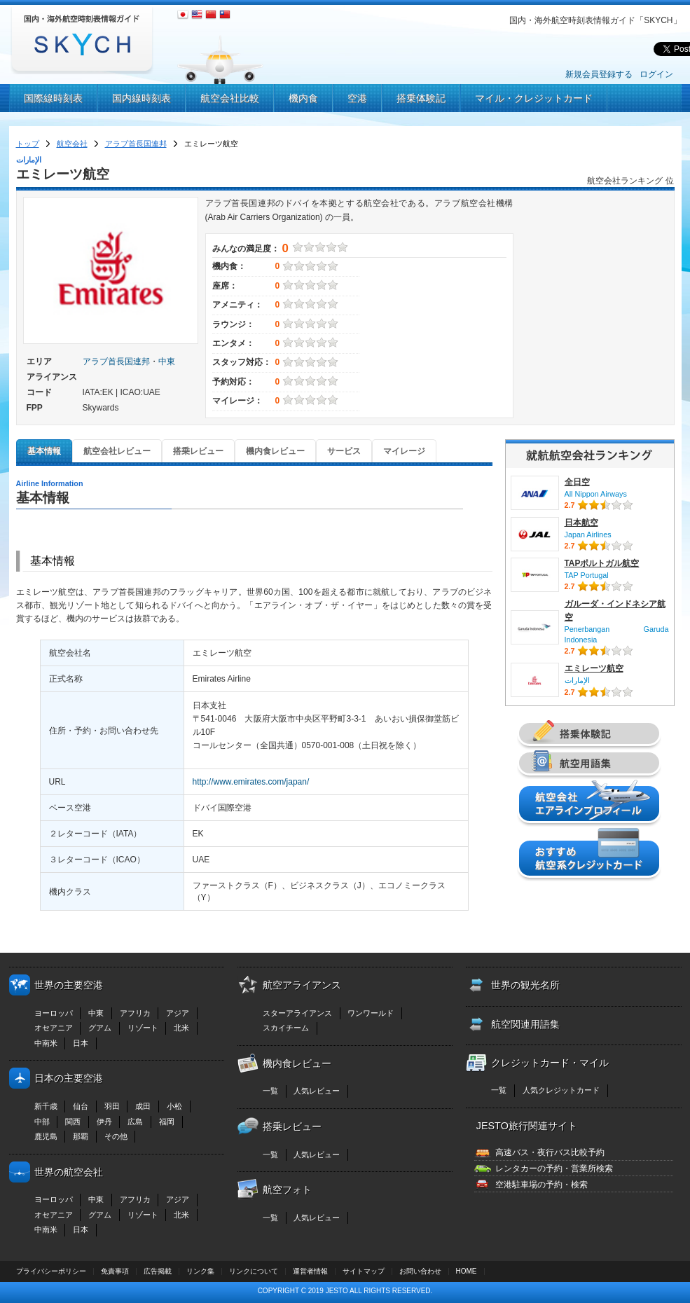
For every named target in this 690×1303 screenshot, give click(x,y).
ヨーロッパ (53, 1013)
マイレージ (404, 451)
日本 (80, 1043)
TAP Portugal (587, 575)
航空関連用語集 (525, 1024)
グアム (99, 1027)
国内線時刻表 (141, 98)
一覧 (270, 1091)
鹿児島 (45, 1136)
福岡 (166, 1121)
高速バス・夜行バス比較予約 (550, 1152)
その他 (115, 1136)
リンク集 (200, 1271)
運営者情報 (310, 1271)
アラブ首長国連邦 (136, 143)
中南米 (45, 1043)
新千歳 (45, 1106)
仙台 (80, 1106)
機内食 (303, 98)
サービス (344, 451)
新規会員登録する (599, 74)
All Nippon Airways (596, 494)
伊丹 (104, 1121)
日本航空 (581, 523)
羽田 (112, 1106)
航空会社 (72, 143)
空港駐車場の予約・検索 (541, 1185)
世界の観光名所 (525, 985)
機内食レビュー (275, 451)
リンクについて (253, 1271)
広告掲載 (158, 1271)
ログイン (656, 74)
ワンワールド (370, 1013)
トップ (27, 143)
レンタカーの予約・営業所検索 (554, 1168)
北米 (181, 1027)
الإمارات (577, 680)
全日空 (577, 482)
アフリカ (135, 1013)
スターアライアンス (297, 1013)
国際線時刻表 (53, 98)
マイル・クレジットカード (534, 98)
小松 (174, 1106)
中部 (42, 1121)
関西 (73, 1121)
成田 (143, 1106)
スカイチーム (286, 1027)
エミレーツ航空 (594, 668)
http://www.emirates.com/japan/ (251, 782)
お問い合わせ (420, 1271)
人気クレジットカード (561, 1090)
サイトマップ (364, 1271)
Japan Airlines (588, 534)
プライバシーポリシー (51, 1271)
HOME (466, 1271)
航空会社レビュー (117, 451)
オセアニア (53, 1027)
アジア (177, 1013)
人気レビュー (317, 1091)
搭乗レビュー (198, 451)
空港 (357, 98)
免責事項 (115, 1271)
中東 (166, 361)
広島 (135, 1121)
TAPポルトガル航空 (602, 563)
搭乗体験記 (421, 98)
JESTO (337, 1291)
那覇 (80, 1136)
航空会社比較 (229, 98)
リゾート (142, 1027)
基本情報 (44, 451)
